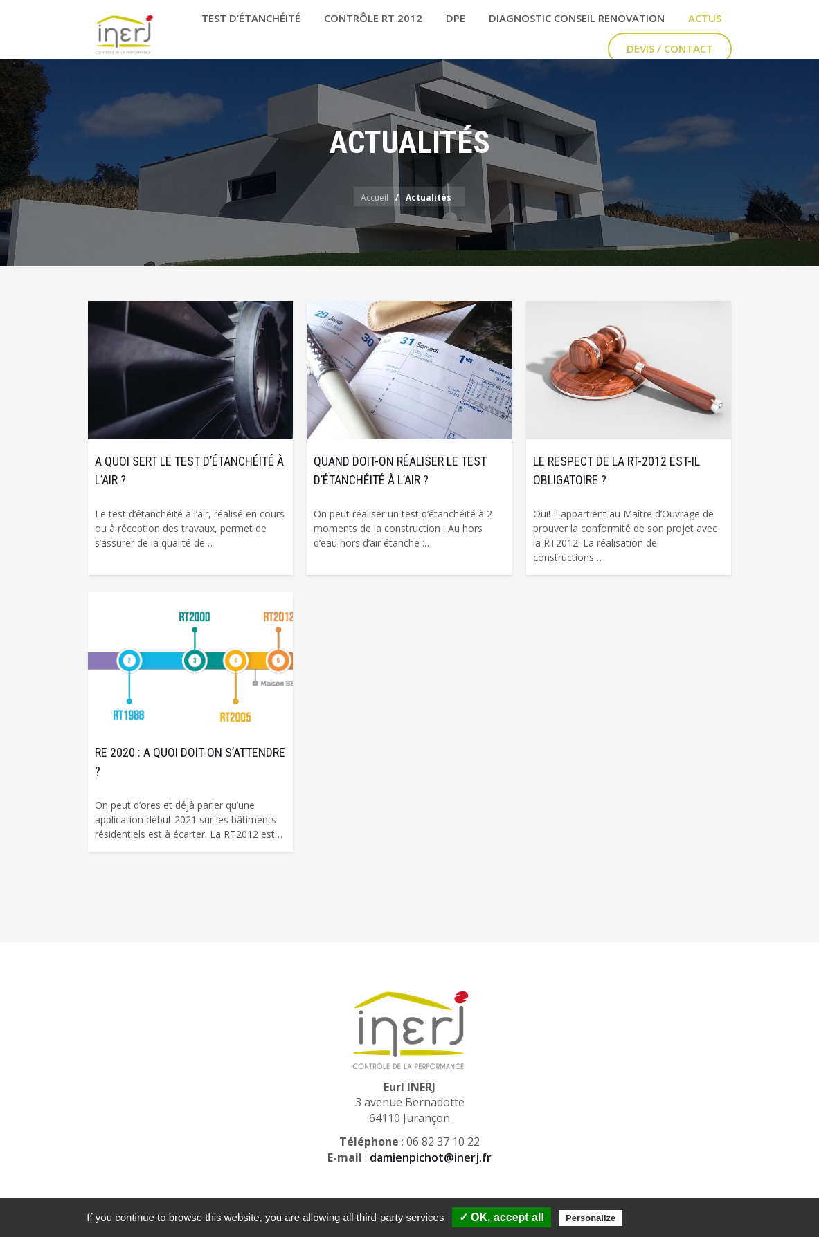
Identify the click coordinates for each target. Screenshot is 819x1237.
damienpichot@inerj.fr (431, 1157)
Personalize (590, 1218)
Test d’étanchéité (250, 18)
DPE (455, 18)
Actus (704, 18)
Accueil (374, 197)
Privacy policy (685, 1217)
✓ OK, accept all (501, 1217)
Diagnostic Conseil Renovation (577, 18)
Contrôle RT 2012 (373, 18)
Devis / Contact (670, 48)
